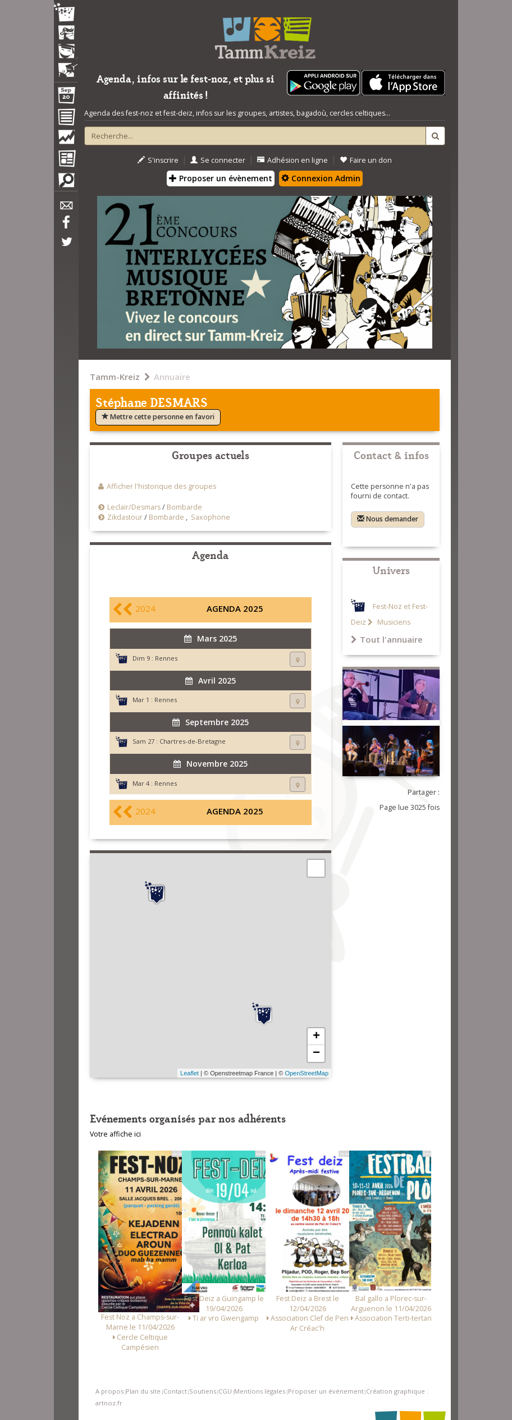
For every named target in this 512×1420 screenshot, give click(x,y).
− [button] (316, 1053)
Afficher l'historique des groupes (161, 486)
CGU (225, 1391)
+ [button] (316, 1036)
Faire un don (366, 160)
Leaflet (189, 1073)
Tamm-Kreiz (115, 376)
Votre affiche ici (115, 1134)
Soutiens (202, 1391)
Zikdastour (125, 517)
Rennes (166, 658)
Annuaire (172, 376)
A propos (109, 1391)
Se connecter (217, 160)
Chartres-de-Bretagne (192, 741)
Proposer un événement (326, 1391)
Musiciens (393, 622)
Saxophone (210, 517)
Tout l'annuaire (387, 639)
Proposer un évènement (220, 178)
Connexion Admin (320, 178)
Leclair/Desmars (134, 507)
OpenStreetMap (306, 1073)
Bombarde (184, 507)
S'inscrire (158, 160)
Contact (175, 1391)
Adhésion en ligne (292, 160)
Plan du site (143, 1391)
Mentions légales (259, 1391)
